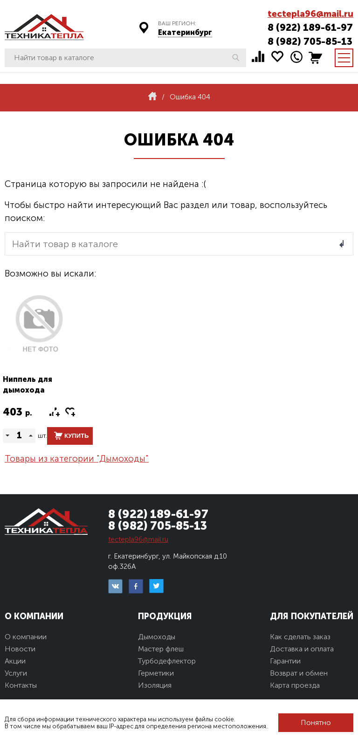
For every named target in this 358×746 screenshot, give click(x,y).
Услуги (16, 673)
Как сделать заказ (300, 636)
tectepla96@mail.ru (310, 13)
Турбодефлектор (167, 660)
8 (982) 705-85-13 (310, 41)
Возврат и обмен (299, 673)
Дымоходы (156, 636)
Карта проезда (295, 685)
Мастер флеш (161, 648)
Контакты (21, 685)
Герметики (156, 673)
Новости (20, 648)
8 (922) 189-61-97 (310, 27)
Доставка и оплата (302, 648)
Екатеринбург (185, 32)
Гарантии (285, 660)
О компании (26, 636)
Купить (76, 435)
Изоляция (155, 685)
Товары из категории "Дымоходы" (77, 458)
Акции (15, 660)
